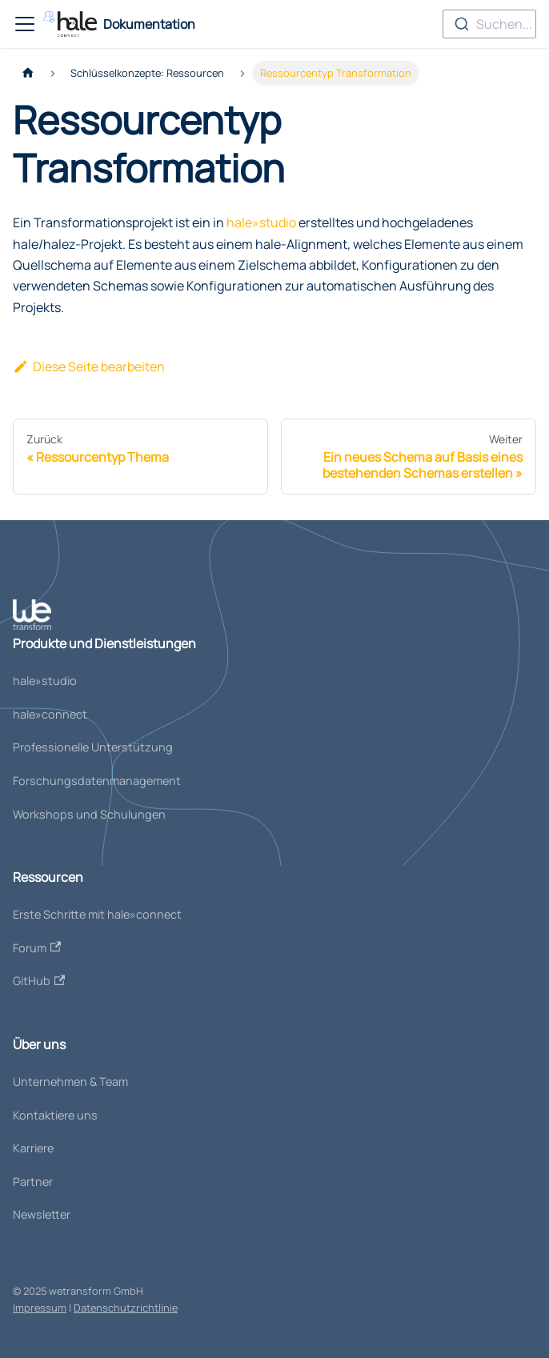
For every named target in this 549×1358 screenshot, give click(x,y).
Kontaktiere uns (55, 1115)
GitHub (39, 980)
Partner (33, 1181)
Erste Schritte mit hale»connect (97, 914)
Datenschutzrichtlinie (126, 1307)
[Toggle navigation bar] (25, 24)
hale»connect (50, 714)
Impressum (39, 1307)
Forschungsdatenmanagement (97, 780)
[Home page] (28, 73)
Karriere (33, 1148)
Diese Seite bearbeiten (89, 366)
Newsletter (41, 1214)
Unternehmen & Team (70, 1081)
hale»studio (261, 222)
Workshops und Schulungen (89, 814)
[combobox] (489, 24)
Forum (37, 947)
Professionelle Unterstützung (93, 747)
